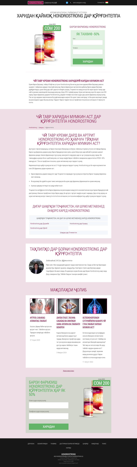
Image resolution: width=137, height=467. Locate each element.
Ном (74, 38)
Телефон (75, 48)
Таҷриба (53, 444)
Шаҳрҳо (85, 444)
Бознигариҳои (42, 444)
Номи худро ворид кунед (37, 400)
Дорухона (31, 444)
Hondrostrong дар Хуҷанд (78, 223)
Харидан (88, 61)
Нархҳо (68, 448)
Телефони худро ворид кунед (39, 411)
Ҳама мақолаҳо (68, 371)
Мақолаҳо (95, 444)
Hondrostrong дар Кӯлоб (38, 228)
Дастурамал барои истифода (70, 444)
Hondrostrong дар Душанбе (39, 223)
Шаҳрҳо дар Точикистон (68, 232)
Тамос (104, 444)
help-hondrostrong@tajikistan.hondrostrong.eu (68, 456)
